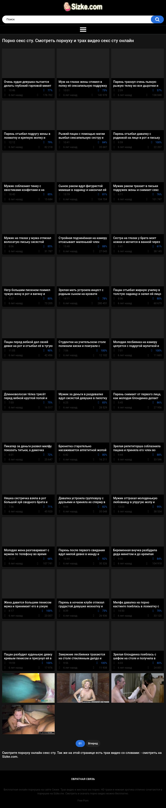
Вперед (93, 743)
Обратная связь (83, 779)
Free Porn (82, 800)
